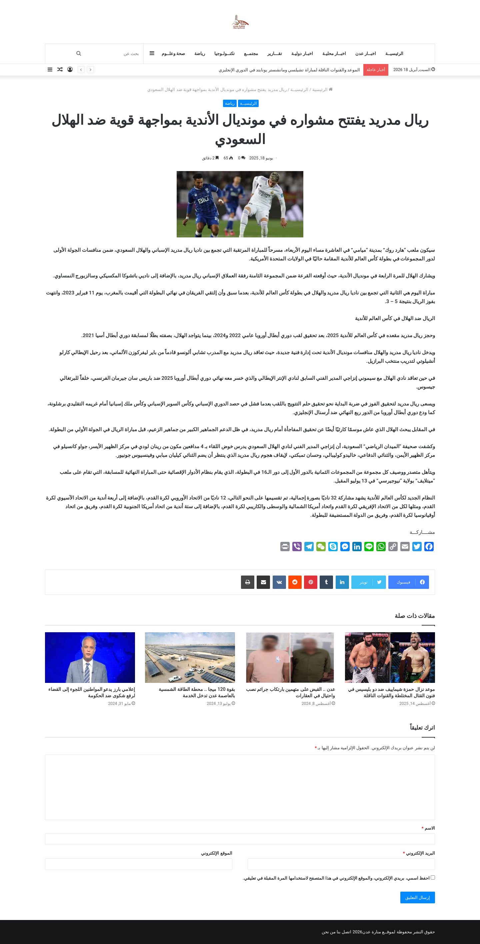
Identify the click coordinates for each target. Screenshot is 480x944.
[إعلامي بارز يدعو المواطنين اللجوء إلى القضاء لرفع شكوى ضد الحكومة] (90, 657)
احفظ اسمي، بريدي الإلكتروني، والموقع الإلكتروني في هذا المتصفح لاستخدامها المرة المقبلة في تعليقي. (336, 878)
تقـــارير (274, 53)
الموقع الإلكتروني (216, 853)
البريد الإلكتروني (419, 853)
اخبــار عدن (365, 53)
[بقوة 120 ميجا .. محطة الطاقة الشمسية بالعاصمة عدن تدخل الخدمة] (190, 657)
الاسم (428, 828)
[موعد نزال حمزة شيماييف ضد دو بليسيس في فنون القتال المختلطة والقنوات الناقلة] (390, 657)
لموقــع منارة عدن (378, 931)
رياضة (199, 53)
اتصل (346, 931)
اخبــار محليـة (334, 53)
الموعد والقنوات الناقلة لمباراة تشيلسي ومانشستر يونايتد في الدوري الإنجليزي (289, 69)
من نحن (329, 931)
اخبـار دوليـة (302, 53)
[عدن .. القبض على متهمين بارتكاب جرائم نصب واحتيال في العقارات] (290, 657)
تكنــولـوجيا (224, 53)
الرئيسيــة (394, 53)
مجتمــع (251, 53)
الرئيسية (322, 89)
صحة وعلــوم (173, 53)
